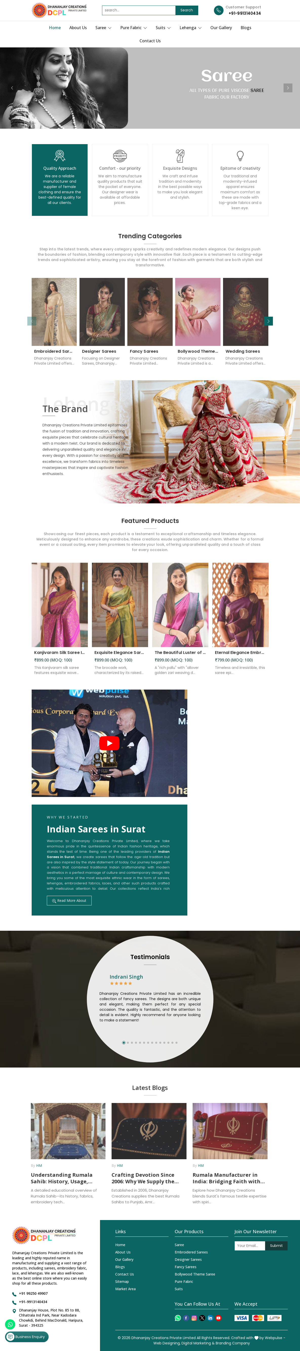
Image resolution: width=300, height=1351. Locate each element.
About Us (78, 27)
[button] (268, 321)
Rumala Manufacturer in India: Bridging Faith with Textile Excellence (223, 1178)
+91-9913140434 (245, 13)
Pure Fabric (133, 27)
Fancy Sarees (144, 355)
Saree (103, 27)
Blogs (246, 27)
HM (35, 1165)
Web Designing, (167, 1343)
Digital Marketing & (198, 1343)
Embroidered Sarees (54, 355)
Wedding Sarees (243, 355)
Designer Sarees (99, 355)
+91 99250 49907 (33, 1293)
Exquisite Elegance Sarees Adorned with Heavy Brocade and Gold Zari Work (120, 656)
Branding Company (233, 1343)
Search (187, 10)
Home (55, 27)
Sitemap (122, 1281)
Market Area (125, 1288)
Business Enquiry (25, 1337)
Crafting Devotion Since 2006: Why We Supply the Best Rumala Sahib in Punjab (139, 1178)
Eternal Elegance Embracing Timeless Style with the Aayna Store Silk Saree (240, 656)
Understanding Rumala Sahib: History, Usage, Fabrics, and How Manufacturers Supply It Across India (59, 1178)
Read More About (69, 900)
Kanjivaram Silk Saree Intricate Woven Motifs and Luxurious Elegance (59, 656)
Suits (163, 27)
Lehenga (190, 27)
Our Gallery (221, 27)
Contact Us (150, 41)
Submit (276, 1245)
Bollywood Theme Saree (198, 355)
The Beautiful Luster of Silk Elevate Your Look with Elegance (180, 656)
